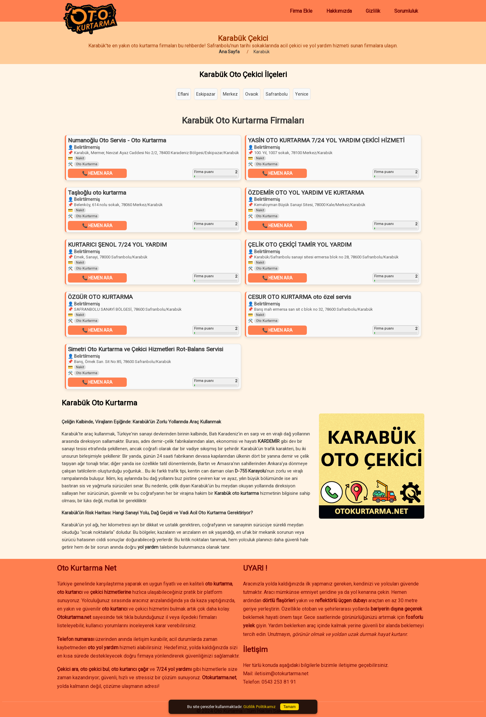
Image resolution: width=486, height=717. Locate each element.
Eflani (183, 94)
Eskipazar (205, 94)
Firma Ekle (301, 11)
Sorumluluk (406, 11)
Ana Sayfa (229, 51)
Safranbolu (277, 94)
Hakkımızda (339, 11)
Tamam (289, 707)
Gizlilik (373, 11)
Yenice (301, 94)
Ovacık (251, 94)
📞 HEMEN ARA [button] (97, 173)
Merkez (230, 94)
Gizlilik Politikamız (259, 706)
